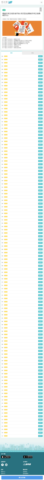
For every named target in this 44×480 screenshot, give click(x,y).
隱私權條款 (25, 473)
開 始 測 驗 (22, 477)
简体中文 (3, 473)
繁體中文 (3, 471)
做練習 (40, 56)
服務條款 (25, 471)
